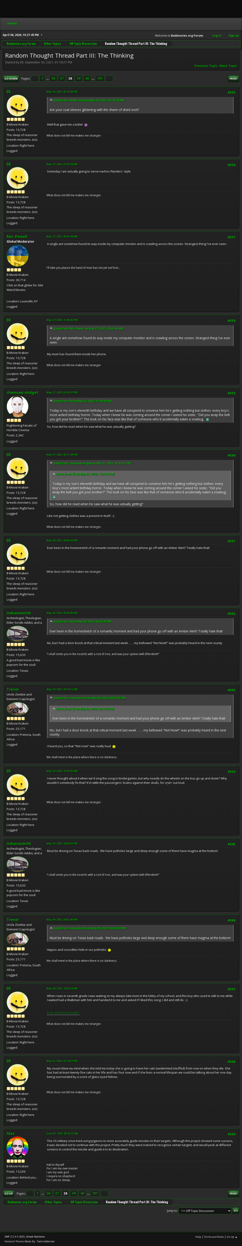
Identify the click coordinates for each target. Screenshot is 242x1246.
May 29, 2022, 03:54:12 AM (62, 689)
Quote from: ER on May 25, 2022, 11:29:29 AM (82, 401)
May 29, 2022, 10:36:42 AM (62, 771)
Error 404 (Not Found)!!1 (63, 1013)
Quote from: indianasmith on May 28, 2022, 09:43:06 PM (89, 698)
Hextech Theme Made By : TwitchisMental (30, 1241)
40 (87, 78)
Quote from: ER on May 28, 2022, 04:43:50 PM (82, 621)
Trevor (13, 689)
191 (100, 78)
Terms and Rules (214, 1236)
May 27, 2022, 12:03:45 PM (62, 320)
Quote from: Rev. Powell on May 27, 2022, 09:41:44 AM (88, 328)
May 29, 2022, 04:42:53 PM (62, 843)
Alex (11, 1133)
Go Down (11, 78)
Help (198, 1236)
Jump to (172, 1210)
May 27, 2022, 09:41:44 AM (62, 236)
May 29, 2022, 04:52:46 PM (62, 919)
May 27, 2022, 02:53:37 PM (62, 392)
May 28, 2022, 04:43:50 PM (62, 540)
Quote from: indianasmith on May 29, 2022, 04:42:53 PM (89, 928)
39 (79, 78)
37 (62, 78)
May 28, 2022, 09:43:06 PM (62, 613)
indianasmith (19, 612)
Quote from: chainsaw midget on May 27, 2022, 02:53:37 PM (92, 463)
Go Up (8, 1193)
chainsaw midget (22, 392)
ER (9, 91)
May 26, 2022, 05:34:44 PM (62, 91)
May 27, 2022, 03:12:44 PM (62, 454)
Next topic (228, 66)
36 (53, 78)
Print (233, 78)
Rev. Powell (17, 236)
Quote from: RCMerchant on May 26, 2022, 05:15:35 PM (88, 100)
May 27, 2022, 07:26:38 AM (62, 164)
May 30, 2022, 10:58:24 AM (62, 988)
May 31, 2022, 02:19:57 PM (62, 1061)
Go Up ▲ (232, 1236)
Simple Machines (35, 1236)
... (47, 78)
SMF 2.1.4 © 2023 (15, 1236)
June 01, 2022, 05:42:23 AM (62, 1133)
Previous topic (206, 66)
